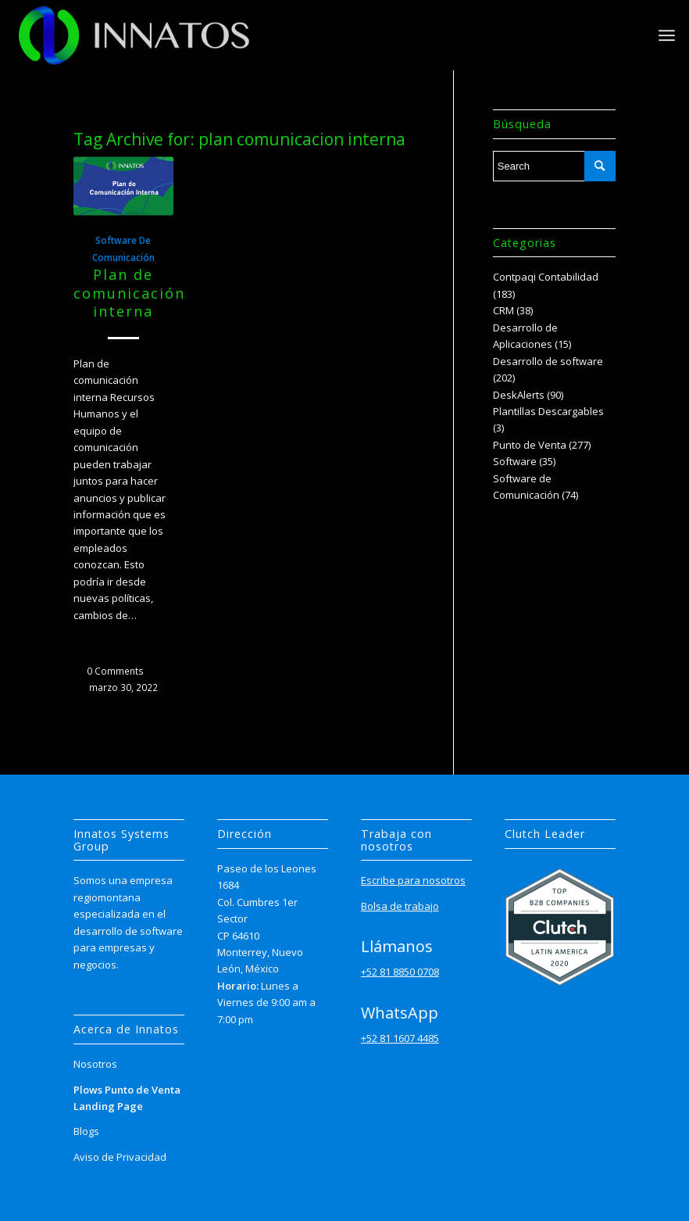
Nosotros (95, 1064)
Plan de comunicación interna (129, 292)
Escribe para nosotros (413, 880)
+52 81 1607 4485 (400, 1038)
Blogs (86, 1131)
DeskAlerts (518, 395)
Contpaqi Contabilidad (545, 277)
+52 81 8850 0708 (400, 972)
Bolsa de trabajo (400, 906)
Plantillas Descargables (548, 411)
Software (515, 461)
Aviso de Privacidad (119, 1157)
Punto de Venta (529, 445)
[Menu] (667, 35)
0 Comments (115, 670)
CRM (503, 310)
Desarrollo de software (548, 361)
